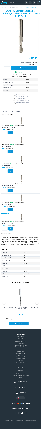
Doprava (20, 338)
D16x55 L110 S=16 (8, 224)
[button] (3, 37)
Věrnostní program (20, 358)
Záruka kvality (20, 360)
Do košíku (24, 68)
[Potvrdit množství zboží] (10, 132)
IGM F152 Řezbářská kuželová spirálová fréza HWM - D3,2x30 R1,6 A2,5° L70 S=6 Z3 (20, 308)
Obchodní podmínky (20, 341)
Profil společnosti (20, 373)
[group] (20, 36)
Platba (20, 340)
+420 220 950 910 (22, 381)
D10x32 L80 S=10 (7, 185)
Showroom (20, 372)
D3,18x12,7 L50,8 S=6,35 (10, 127)
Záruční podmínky (20, 343)
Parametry (17, 111)
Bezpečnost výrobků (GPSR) (20, 362)
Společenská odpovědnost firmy (20, 375)
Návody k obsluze (20, 353)
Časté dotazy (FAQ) (20, 356)
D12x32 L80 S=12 (7, 204)
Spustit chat (22, 392)
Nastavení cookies (20, 363)
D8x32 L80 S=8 (6, 166)
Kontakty (20, 370)
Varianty (5, 111)
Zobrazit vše (6, 93)
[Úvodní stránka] (2, 7)
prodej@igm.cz (22, 387)
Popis (11, 111)
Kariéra (20, 377)
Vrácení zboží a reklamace (20, 347)
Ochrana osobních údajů (20, 345)
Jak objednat (20, 336)
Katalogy (20, 355)
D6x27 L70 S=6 (6, 147)
